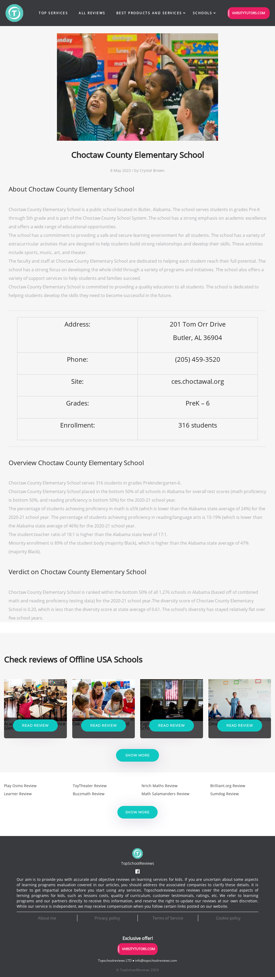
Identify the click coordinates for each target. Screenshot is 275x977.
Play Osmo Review (20, 785)
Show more (137, 755)
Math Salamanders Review (165, 793)
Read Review (35, 725)
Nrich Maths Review (160, 785)
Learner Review (18, 793)
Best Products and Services (149, 13)
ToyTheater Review (90, 785)
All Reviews (92, 13)
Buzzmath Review (88, 793)
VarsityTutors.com (248, 13)
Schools (202, 13)
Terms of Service (168, 918)
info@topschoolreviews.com (156, 960)
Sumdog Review (224, 793)
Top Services (53, 13)
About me (47, 918)
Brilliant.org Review (227, 785)
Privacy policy (107, 918)
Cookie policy (228, 918)
